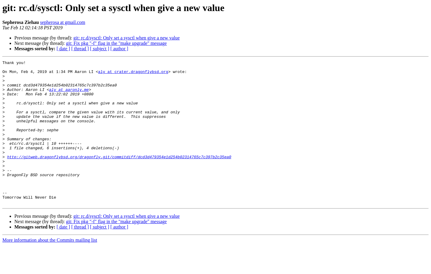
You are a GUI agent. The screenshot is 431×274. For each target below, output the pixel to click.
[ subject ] (99, 48)
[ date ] (63, 48)
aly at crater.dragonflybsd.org (133, 74)
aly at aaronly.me (69, 95)
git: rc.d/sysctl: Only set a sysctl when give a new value (126, 37)
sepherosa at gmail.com (62, 22)
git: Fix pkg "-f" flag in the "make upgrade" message (116, 43)
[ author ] (119, 48)
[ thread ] (80, 48)
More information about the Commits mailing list (49, 268)
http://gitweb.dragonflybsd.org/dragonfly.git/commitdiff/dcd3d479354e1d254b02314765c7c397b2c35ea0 (119, 176)
